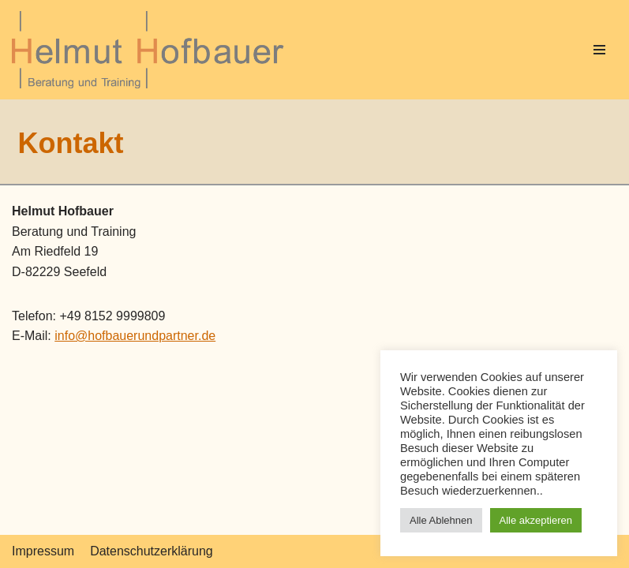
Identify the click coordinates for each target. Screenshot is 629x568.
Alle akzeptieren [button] (536, 520)
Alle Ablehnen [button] (441, 520)
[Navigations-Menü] (599, 49)
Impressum (43, 551)
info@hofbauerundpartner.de (134, 335)
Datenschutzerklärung (151, 551)
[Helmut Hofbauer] (152, 49)
